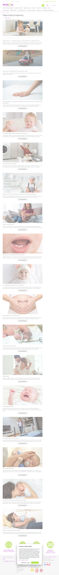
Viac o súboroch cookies (23, 560)
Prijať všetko (35, 562)
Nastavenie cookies (25, 562)
